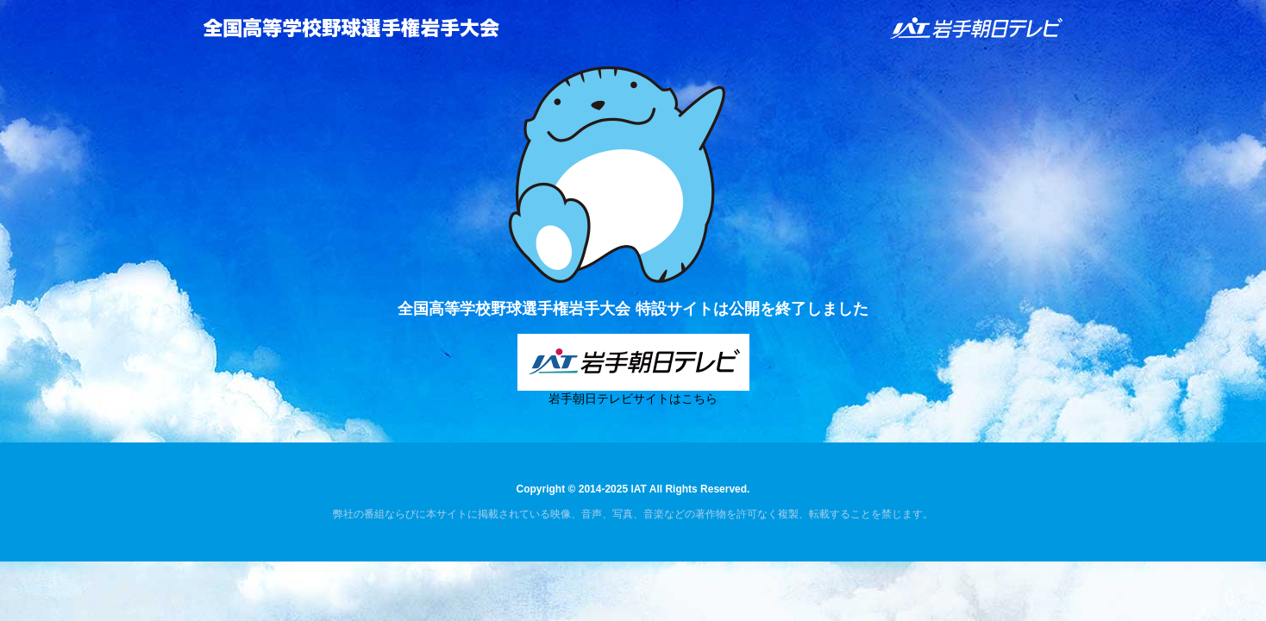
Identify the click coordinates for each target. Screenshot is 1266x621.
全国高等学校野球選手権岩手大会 (350, 27)
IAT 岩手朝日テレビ (977, 28)
